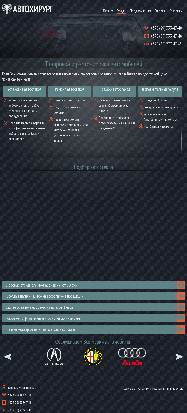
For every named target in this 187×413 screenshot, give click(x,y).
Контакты (175, 10)
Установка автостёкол (24, 89)
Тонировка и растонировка (161, 107)
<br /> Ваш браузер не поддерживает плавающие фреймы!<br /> (93, 225)
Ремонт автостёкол (69, 89)
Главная (108, 10)
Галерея (159, 10)
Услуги (121, 10)
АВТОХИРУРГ (33, 9)
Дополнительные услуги (160, 89)
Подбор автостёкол (114, 89)
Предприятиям (140, 10)
